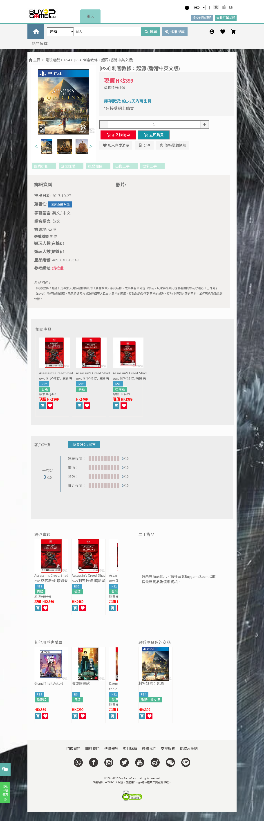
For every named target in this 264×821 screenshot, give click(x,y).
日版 (45, 389)
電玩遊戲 (52, 60)
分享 (144, 145)
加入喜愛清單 (115, 145)
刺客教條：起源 (151, 683)
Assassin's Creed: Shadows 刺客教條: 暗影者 (56, 376)
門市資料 (73, 748)
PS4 (67, 60)
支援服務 (168, 748)
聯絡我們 (149, 748)
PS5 (39, 694)
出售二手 (125, 166)
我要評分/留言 (84, 444)
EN (231, 7)
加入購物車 (118, 135)
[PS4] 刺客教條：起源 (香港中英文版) (103, 60)
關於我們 (92, 748)
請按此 (58, 268)
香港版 (120, 389)
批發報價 (98, 166)
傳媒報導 (111, 748)
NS (76, 694)
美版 (81, 389)
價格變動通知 (172, 145)
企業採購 (71, 166)
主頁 (34, 60)
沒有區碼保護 (60, 204)
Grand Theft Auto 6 (48, 683)
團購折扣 (44, 166)
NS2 (44, 384)
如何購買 (130, 748)
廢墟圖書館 (81, 683)
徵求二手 (152, 166)
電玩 (90, 16)
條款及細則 (189, 748)
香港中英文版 (150, 700)
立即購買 (153, 135)
